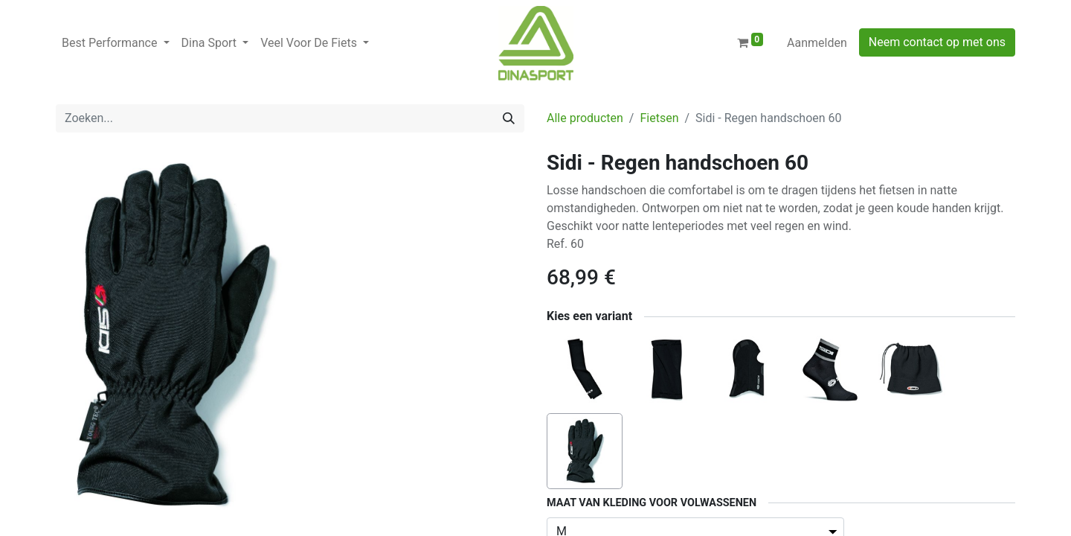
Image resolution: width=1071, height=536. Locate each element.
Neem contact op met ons (937, 42)
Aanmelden (817, 43)
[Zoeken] (508, 118)
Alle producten (585, 118)
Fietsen (659, 118)
